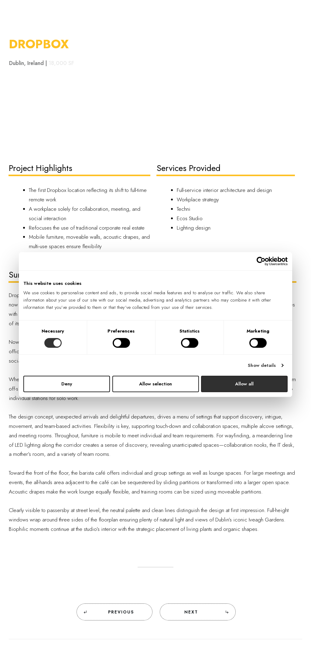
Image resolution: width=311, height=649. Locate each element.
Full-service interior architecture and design (224, 190)
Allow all (244, 384)
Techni (183, 209)
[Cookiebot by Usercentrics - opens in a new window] (261, 261)
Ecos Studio (190, 218)
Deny (66, 384)
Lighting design (193, 228)
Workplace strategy (198, 199)
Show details (262, 365)
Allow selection (155, 384)
